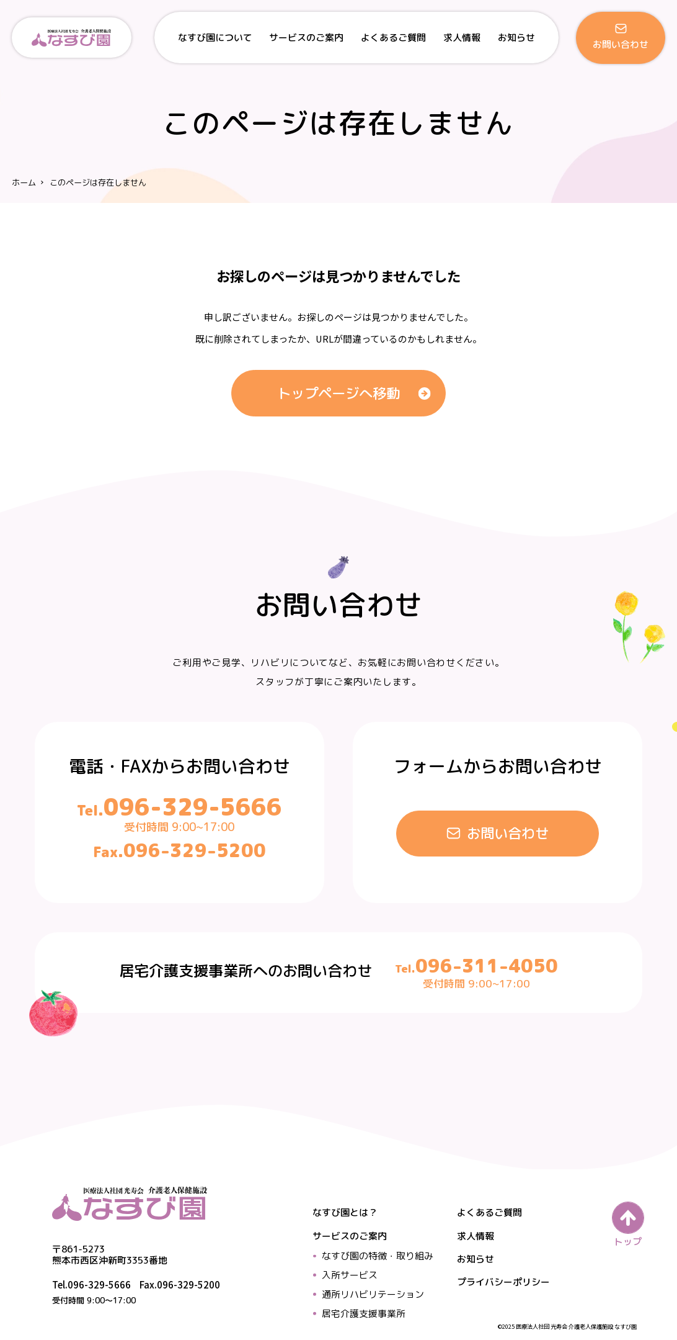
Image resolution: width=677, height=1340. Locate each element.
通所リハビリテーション (373, 1294)
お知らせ (475, 1259)
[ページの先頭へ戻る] (628, 1224)
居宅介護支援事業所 (363, 1313)
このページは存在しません (98, 181)
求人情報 (475, 1236)
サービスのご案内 (349, 1236)
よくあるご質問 (489, 1212)
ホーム (24, 181)
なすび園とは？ (345, 1212)
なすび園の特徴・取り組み (377, 1255)
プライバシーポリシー (503, 1281)
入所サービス (350, 1275)
